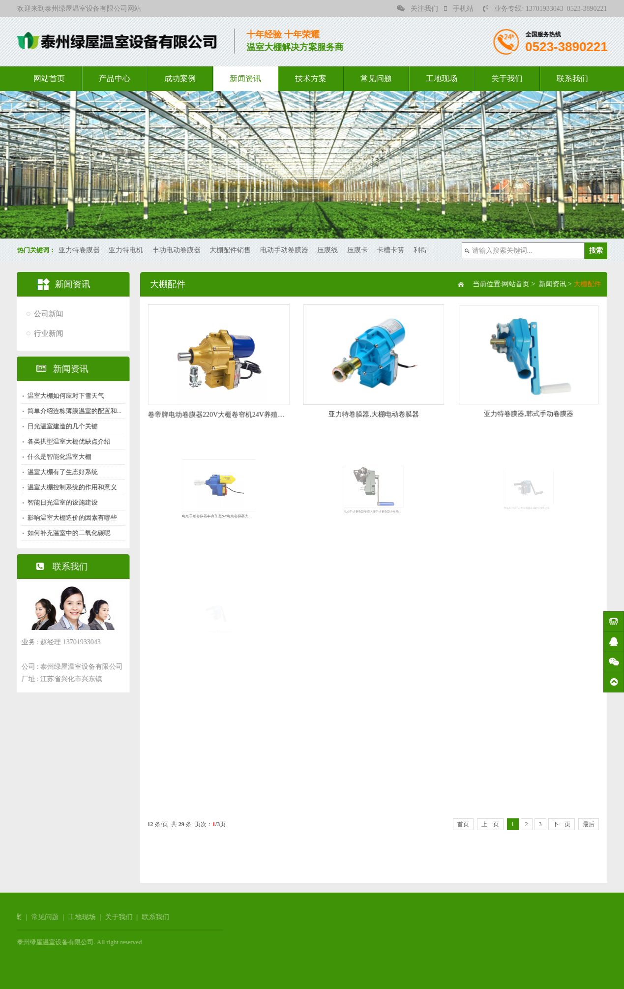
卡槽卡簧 (390, 250)
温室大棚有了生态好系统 (59, 472)
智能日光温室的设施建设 (59, 502)
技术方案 (311, 78)
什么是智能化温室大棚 (56, 456)
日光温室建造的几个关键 (59, 426)
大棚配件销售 (230, 250)
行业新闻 (45, 333)
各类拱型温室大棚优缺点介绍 (65, 441)
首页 (463, 824)
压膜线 (327, 250)
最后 (588, 824)
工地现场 (441, 78)
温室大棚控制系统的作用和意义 (69, 487)
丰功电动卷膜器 (176, 250)
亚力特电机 (126, 250)
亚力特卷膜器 (79, 250)
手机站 (459, 8)
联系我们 (572, 78)
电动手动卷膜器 (284, 250)
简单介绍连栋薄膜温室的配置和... (71, 411)
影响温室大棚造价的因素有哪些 (69, 517)
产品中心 (114, 78)
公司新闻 (45, 314)
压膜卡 (357, 250)
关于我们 (507, 78)
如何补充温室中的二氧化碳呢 (65, 533)
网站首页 (49, 78)
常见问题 (376, 78)
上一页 (490, 824)
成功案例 (180, 78)
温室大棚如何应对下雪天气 (62, 395)
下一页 (561, 824)
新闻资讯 (245, 78)
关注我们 (417, 8)
